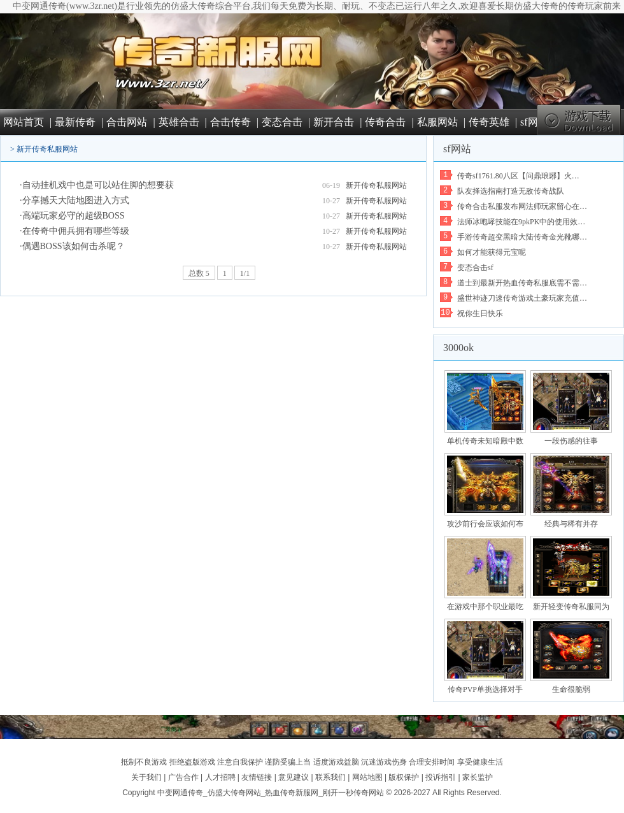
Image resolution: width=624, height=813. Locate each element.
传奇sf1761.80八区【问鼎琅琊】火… (518, 175)
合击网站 (126, 122)
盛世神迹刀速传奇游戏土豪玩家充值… (522, 298)
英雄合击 (179, 122)
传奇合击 (385, 122)
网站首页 (23, 122)
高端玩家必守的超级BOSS (73, 215)
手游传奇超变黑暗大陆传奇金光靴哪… (522, 237)
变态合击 (282, 122)
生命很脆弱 (571, 689)
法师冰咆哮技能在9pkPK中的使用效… (521, 221)
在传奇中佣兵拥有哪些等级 (75, 231)
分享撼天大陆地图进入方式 (75, 200)
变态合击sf (475, 267)
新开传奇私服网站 (47, 149)
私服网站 (437, 122)
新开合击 (333, 122)
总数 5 (198, 273)
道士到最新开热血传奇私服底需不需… (522, 282)
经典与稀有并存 (571, 523)
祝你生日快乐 (480, 313)
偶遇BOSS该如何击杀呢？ (73, 246)
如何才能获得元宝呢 (491, 252)
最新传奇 (75, 122)
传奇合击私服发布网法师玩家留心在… (522, 206)
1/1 (245, 273)
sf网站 (534, 122)
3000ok (458, 347)
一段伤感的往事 (571, 440)
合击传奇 (230, 122)
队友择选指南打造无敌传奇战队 (510, 191)
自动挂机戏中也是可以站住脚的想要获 (98, 185)
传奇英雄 (489, 122)
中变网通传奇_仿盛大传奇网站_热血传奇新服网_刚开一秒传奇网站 (270, 792)
